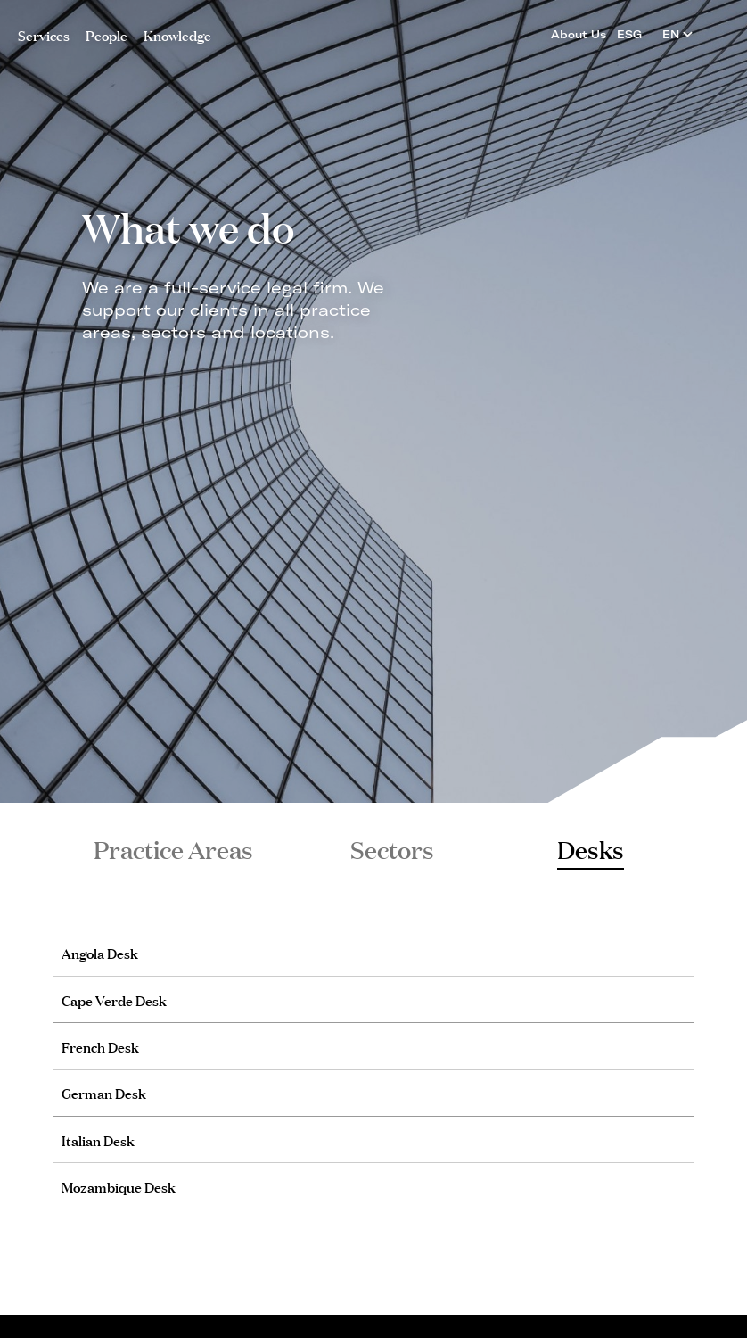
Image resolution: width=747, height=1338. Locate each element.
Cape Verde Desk (114, 999)
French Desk (100, 1046)
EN (677, 34)
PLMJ (374, 30)
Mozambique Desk (119, 1186)
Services (44, 34)
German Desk (104, 1092)
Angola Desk (100, 952)
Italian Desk (98, 1139)
